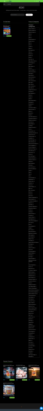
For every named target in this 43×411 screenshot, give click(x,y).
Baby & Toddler (31, 302)
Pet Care (30, 154)
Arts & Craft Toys (31, 300)
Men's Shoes (31, 84)
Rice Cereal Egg (31, 156)
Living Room (31, 215)
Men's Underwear (32, 86)
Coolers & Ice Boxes (32, 281)
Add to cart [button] (12, 379)
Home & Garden (31, 199)
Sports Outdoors (31, 277)
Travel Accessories (32, 295)
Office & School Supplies (33, 220)
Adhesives (30, 161)
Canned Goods (31, 134)
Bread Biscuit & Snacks (32, 132)
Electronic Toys (31, 306)
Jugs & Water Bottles (32, 286)
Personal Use (31, 152)
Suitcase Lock (31, 327)
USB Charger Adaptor (32, 354)
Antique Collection (32, 28)
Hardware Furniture (32, 159)
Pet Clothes (30, 254)
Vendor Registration (32, 264)
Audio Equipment (31, 93)
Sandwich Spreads (32, 157)
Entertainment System (32, 208)
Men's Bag (30, 82)
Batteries (30, 340)
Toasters (30, 46)
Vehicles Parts (31, 338)
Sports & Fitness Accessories (33, 290)
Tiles (29, 175)
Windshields (31, 356)
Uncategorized (31, 336)
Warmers (30, 48)
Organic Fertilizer (31, 217)
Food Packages (31, 62)
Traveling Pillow (31, 333)
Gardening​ (30, 211)
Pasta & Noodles (31, 150)
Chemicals (30, 165)
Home (4, 4)
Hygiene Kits (31, 322)
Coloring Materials (32, 226)
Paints (30, 172)
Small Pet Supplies (32, 258)
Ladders (30, 170)
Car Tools (30, 347)
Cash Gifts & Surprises (32, 116)
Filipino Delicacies (31, 141)
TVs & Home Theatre (32, 107)
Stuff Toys (30, 315)
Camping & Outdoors (32, 279)
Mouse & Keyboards (32, 100)
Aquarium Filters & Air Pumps (33, 242)
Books (30, 224)
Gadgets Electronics (32, 89)
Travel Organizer (31, 331)
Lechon (30, 64)
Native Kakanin (31, 66)
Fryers (30, 35)
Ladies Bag (30, 73)
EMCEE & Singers (31, 272)
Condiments (31, 138)
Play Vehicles (31, 311)
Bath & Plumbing (31, 163)
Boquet (30, 114)
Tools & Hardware (32, 177)
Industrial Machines (32, 39)
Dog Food (30, 249)
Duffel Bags (30, 320)
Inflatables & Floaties (32, 284)
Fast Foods (30, 59)
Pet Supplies (31, 240)
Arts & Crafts (31, 222)
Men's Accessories (32, 80)
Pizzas (30, 68)
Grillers (30, 37)
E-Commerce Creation (32, 270)
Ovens (30, 44)
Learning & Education (32, 309)
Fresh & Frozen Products (33, 143)
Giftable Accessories (32, 120)
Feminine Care (31, 181)
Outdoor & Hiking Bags (32, 288)
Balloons (30, 111)
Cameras (30, 95)
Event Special (31, 50)
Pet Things (30, 256)
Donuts (30, 57)
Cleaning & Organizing (32, 206)
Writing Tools (31, 238)
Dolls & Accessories (32, 304)
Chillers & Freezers (32, 32)
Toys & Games (31, 297)
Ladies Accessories (32, 71)
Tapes (30, 174)
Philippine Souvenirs (32, 127)
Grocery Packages (32, 147)
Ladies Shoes (31, 75)
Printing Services (31, 275)
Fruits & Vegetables (32, 145)
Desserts (30, 55)
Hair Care (30, 184)
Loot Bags (30, 125)
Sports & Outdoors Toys (33, 293)
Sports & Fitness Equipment (33, 291)
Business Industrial (32, 30)
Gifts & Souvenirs (31, 109)
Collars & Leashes (31, 247)
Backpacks (30, 318)
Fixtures (30, 282)
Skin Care (30, 195)
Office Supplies (31, 235)
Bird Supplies (31, 244)
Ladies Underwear (32, 77)
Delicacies (30, 53)
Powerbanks (31, 102)
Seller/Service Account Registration (32, 261)
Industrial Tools (31, 41)
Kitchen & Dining (31, 213)
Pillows (30, 129)
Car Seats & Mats (31, 345)
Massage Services (32, 273)
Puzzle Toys (31, 313)
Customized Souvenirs (32, 118)
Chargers (30, 96)
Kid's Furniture (31, 229)
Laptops (30, 98)
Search (34, 1)
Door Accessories (32, 166)
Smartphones (31, 104)
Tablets (30, 105)
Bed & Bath (30, 204)
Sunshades (30, 351)
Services (30, 266)
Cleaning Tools (31, 349)
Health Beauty (31, 179)
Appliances (30, 202)
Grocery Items (10, 364)
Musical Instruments (32, 231)
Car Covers (30, 342)
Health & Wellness (32, 186)
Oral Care (30, 193)
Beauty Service (31, 268)
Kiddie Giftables (31, 123)
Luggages (30, 324)
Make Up (30, 188)
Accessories (31, 91)
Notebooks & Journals (32, 233)
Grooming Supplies (32, 251)
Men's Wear (31, 87)
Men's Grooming (31, 190)
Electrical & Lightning (32, 168)
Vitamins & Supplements (32, 197)
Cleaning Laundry (31, 136)
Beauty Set (30, 113)
